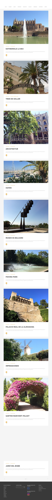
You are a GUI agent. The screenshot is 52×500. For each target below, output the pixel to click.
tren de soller (13, 96)
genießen (5, 484)
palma (17, 93)
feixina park (12, 274)
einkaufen (5, 485)
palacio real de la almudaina (20, 324)
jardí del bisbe (13, 463)
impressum (5, 488)
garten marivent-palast (18, 413)
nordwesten (14, 93)
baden (4, 486)
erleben (12, 93)
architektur (12, 146)
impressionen (12, 363)
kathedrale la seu (15, 46)
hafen (9, 185)
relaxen (5, 487)
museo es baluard (14, 235)
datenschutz (40, 487)
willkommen (5, 483)
